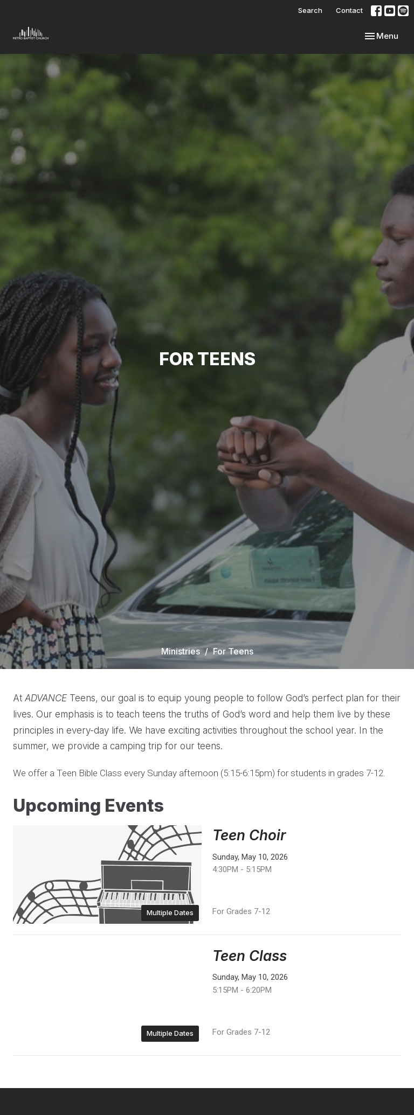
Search (310, 10)
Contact (349, 10)
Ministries (180, 651)
